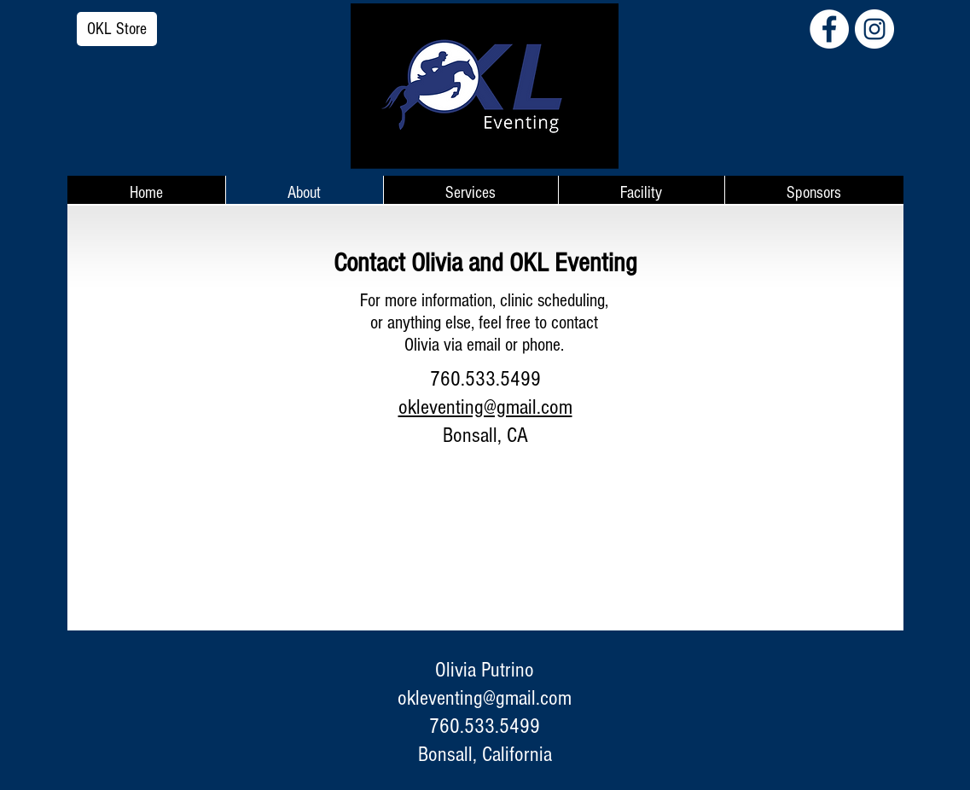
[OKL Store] (117, 29)
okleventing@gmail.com (485, 698)
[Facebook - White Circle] (829, 29)
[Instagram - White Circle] (874, 29)
